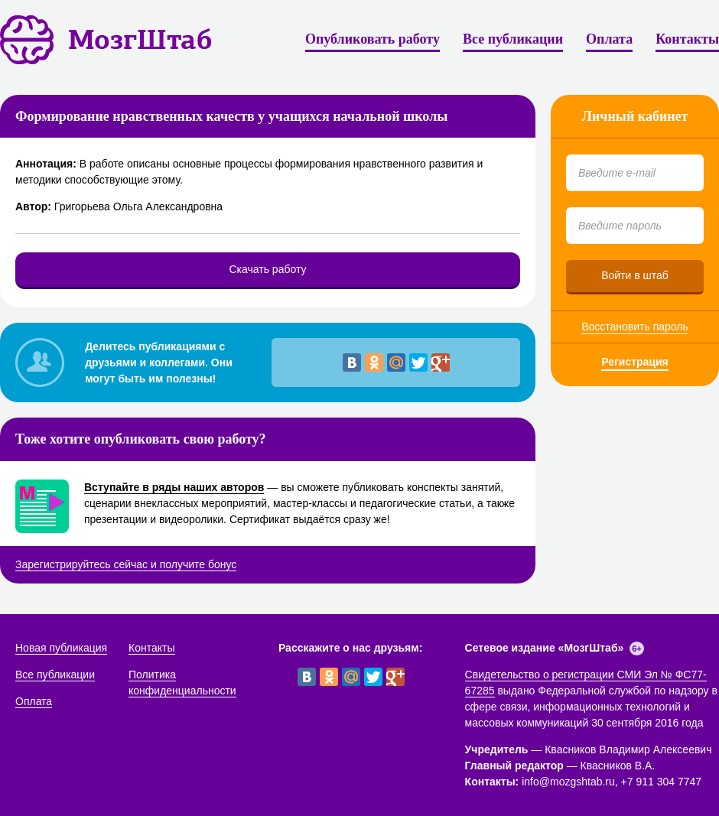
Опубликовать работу (372, 39)
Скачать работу (267, 269)
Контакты (687, 39)
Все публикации (513, 39)
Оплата (609, 39)
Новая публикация (61, 648)
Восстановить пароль (634, 326)
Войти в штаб (635, 275)
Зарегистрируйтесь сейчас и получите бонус (125, 564)
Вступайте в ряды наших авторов (174, 487)
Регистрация (635, 362)
